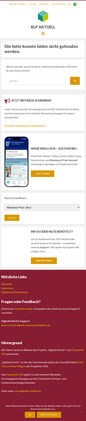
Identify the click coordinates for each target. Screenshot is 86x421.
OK (30, 415)
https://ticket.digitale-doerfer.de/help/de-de (25, 325)
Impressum (7, 288)
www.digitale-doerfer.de (27, 390)
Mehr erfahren (49, 415)
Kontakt (32, 4)
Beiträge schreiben (17, 4)
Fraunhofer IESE (15, 374)
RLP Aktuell (43, 27)
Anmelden (44, 4)
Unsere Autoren (59, 4)
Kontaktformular (23, 308)
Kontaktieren (44, 260)
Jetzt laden (42, 173)
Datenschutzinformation (14, 292)
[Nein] (82, 411)
